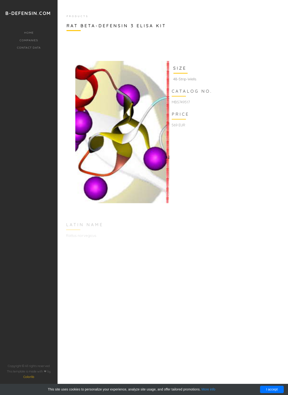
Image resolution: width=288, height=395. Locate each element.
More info (208, 389)
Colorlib (28, 360)
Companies (28, 40)
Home (29, 32)
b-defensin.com (28, 13)
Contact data (29, 47)
